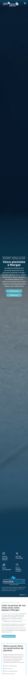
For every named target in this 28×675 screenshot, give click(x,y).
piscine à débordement (13, 619)
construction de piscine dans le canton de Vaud (13, 627)
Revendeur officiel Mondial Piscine (10, 613)
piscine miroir (22, 619)
